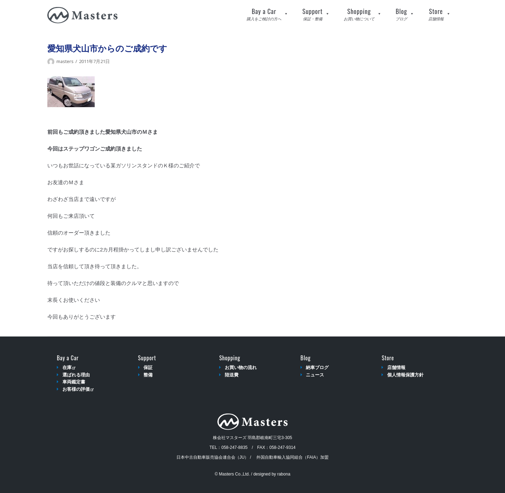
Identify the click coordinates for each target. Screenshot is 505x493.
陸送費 (231, 374)
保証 (148, 367)
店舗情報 (396, 367)
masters (65, 61)
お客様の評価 (78, 389)
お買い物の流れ (241, 367)
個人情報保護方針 (405, 374)
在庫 (68, 367)
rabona (283, 474)
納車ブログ (317, 367)
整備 (148, 374)
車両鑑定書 (73, 381)
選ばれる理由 (76, 374)
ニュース (315, 374)
